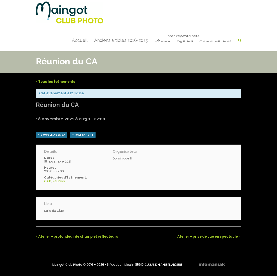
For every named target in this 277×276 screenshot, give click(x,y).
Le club (162, 40)
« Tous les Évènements (55, 81)
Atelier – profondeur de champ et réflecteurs (77, 236)
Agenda (185, 40)
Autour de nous (215, 40)
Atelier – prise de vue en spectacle (208, 236)
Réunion (59, 181)
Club (47, 181)
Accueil (80, 40)
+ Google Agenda (51, 134)
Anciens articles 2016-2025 (121, 40)
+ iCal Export (83, 134)
